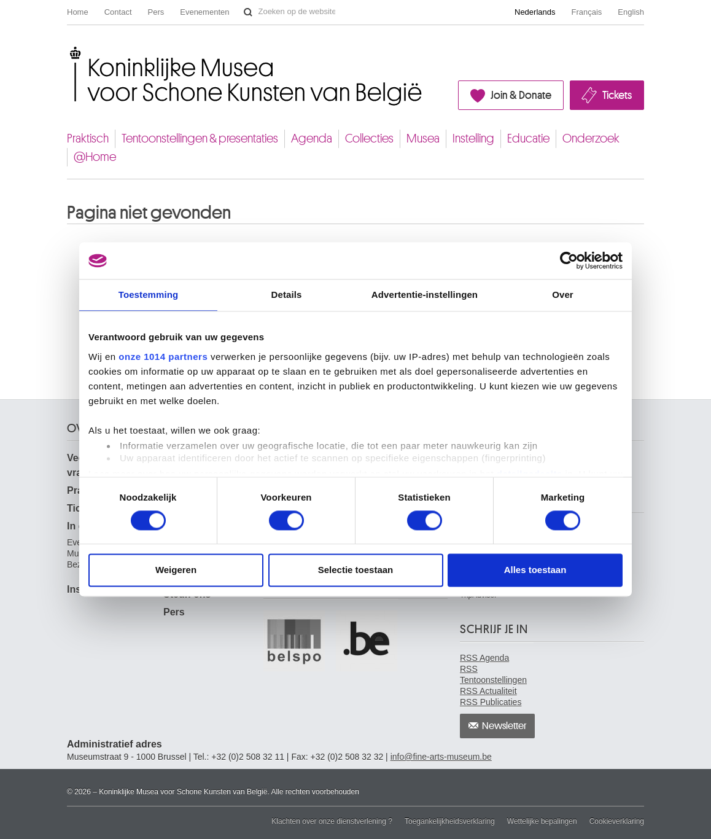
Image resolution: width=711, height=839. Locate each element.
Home (77, 12)
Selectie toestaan (356, 570)
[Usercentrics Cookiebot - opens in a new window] (569, 260)
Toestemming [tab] (148, 294)
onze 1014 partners (163, 356)
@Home (95, 156)
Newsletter (504, 726)
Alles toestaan (535, 570)
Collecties (369, 138)
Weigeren (175, 570)
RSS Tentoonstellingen (493, 674)
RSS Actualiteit (488, 691)
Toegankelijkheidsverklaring (450, 821)
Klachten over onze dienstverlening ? (331, 821)
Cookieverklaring (616, 821)
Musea (423, 138)
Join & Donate (521, 95)
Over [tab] (562, 294)
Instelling (473, 138)
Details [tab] (286, 294)
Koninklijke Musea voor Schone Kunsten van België (70, 51)
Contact (118, 12)
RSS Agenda (484, 658)
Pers (156, 12)
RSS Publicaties (490, 702)
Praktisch (88, 138)
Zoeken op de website (248, 12)
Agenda (311, 138)
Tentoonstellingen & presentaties (200, 138)
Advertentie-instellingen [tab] (424, 294)
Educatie (528, 138)
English (631, 12)
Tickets (617, 95)
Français (587, 12)
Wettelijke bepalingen (542, 821)
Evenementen (204, 12)
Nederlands (535, 12)
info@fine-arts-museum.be (441, 757)
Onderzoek (591, 138)
